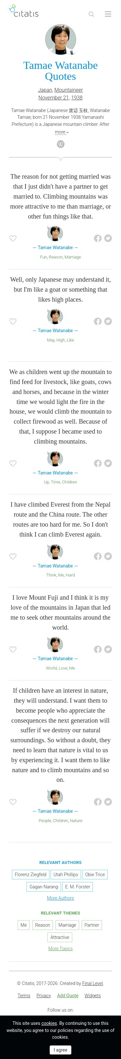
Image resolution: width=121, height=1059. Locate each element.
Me (61, 575)
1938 (77, 98)
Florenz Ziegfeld (30, 874)
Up (46, 482)
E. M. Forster (77, 886)
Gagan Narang (43, 886)
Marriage (73, 257)
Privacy (43, 995)
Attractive (59, 937)
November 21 (53, 98)
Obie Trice (95, 874)
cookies (49, 1023)
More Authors (60, 898)
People (45, 820)
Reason (56, 257)
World (51, 668)
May (51, 340)
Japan (45, 90)
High (60, 340)
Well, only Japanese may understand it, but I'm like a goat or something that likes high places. (60, 289)
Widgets (93, 995)
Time (55, 482)
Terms (24, 995)
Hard (70, 575)
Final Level (92, 983)
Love (63, 668)
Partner (92, 925)
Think (51, 575)
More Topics (60, 948)
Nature (76, 820)
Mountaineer (69, 90)
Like (70, 340)
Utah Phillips (66, 874)
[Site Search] (91, 14)
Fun (43, 257)
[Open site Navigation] (108, 14)
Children (69, 482)
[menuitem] (24, 995)
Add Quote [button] (67, 995)
